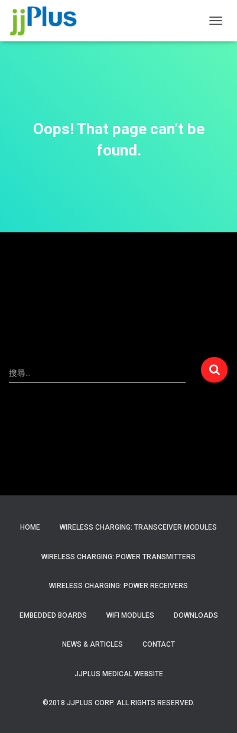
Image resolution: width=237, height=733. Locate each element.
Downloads (196, 615)
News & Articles (92, 644)
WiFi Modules (130, 615)
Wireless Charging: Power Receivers (118, 586)
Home (30, 527)
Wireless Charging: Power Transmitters (118, 557)
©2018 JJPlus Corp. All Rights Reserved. (118, 703)
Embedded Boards (53, 615)
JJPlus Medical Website (118, 674)
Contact (158, 644)
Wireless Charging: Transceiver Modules (138, 527)
